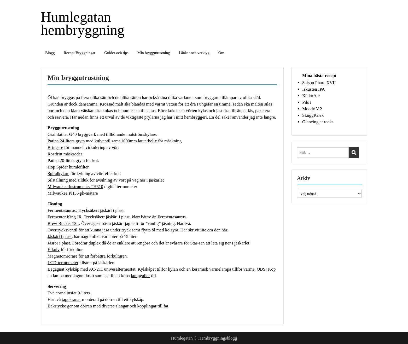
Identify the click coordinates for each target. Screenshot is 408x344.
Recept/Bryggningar (80, 53)
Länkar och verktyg (194, 53)
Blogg (50, 53)
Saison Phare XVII (319, 82)
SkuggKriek (313, 115)
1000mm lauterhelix (139, 140)
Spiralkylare (58, 173)
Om (221, 53)
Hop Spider (58, 167)
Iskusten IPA (313, 89)
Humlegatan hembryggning (83, 23)
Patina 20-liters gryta (66, 160)
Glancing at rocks (318, 121)
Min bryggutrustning (153, 53)
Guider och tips (116, 53)
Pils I (306, 102)
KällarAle (311, 95)
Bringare (55, 147)
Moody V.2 (312, 108)
